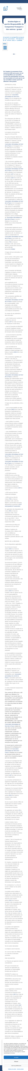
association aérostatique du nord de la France (13, 676)
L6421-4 (15, 352)
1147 (12, 174)
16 (19, 810)
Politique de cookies (12, 1069)
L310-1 (10, 548)
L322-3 (12, 177)
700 (10, 242)
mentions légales (20, 1069)
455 (10, 511)
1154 (19, 487)
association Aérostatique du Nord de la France (12, 96)
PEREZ (13, 249)
